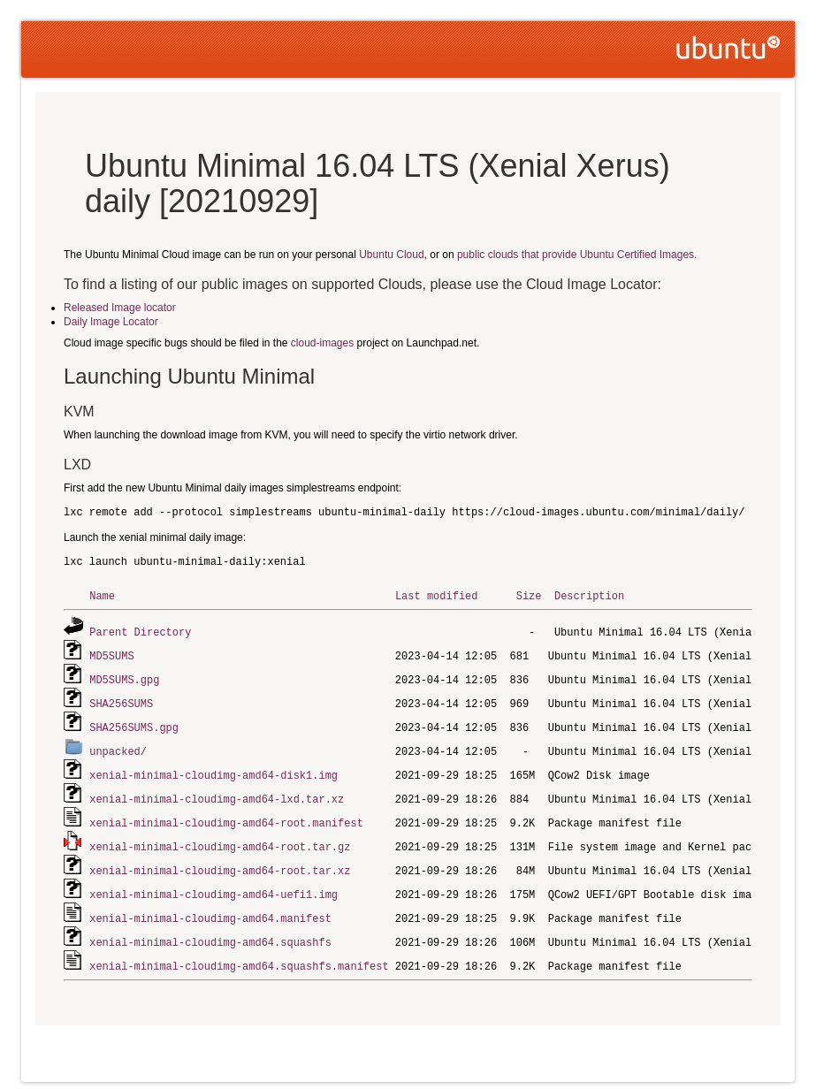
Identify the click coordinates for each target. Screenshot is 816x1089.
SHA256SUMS (121, 699)
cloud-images (322, 343)
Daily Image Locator (111, 322)
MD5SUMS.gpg (124, 676)
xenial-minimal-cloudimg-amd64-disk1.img (213, 768)
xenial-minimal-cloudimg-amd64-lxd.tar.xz (216, 791)
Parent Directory (140, 630)
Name (102, 595)
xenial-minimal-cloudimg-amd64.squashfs (210, 929)
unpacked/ (118, 745)
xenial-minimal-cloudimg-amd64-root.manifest (226, 814)
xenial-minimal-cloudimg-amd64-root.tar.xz (219, 860)
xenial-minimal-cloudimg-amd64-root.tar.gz (219, 837)
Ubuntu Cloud (391, 254)
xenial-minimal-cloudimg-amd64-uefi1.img (213, 883)
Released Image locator (120, 307)
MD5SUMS (111, 653)
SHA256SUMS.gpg (134, 722)
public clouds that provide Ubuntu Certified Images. (577, 254)
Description (589, 595)
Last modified (436, 595)
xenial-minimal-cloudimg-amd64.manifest (210, 906)
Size (529, 595)
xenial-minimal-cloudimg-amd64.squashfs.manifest (238, 952)
